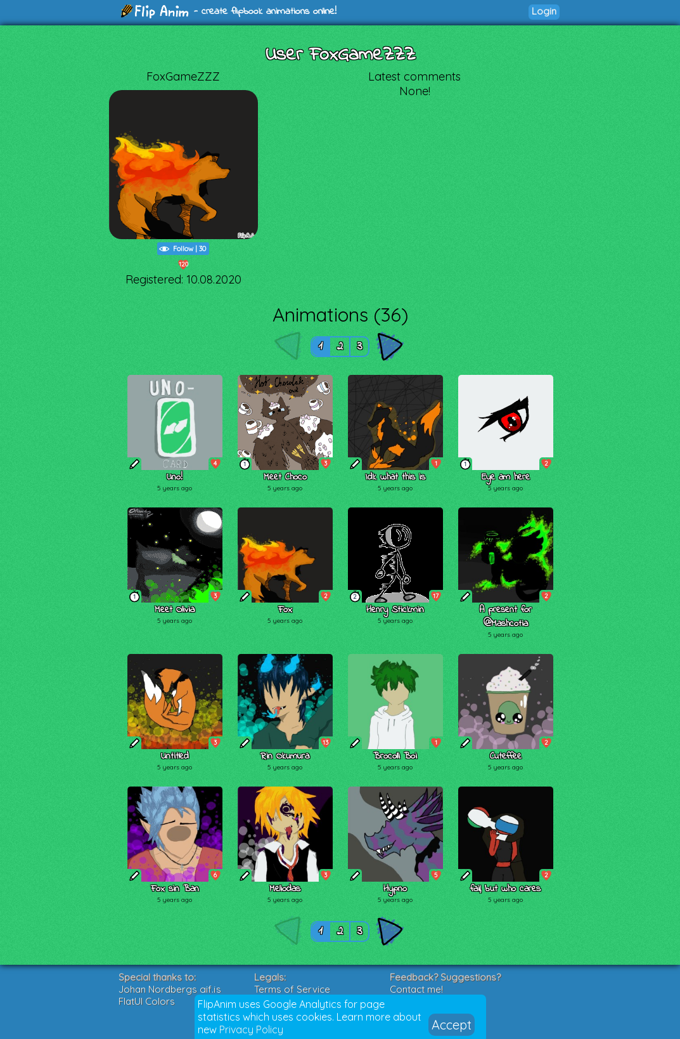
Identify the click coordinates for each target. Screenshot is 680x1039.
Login (544, 11)
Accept (452, 1025)
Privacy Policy (251, 1029)
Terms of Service (292, 989)
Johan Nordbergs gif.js (170, 989)
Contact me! (416, 989)
